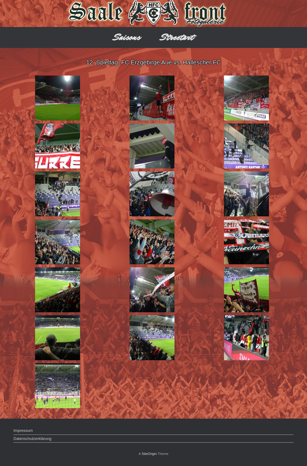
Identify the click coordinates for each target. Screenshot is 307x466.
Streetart (177, 37)
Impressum (23, 430)
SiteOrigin (149, 454)
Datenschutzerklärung (32, 438)
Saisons (127, 37)
